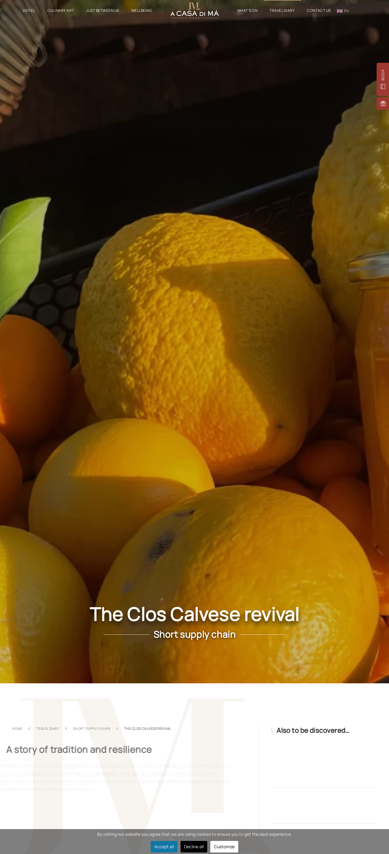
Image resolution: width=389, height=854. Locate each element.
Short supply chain (194, 634)
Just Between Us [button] (102, 10)
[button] (383, 79)
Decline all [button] (194, 846)
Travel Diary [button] (282, 10)
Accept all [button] (164, 846)
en (343, 10)
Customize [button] (224, 846)
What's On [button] (247, 10)
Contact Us (319, 10)
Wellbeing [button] (141, 10)
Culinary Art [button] (60, 10)
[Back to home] (194, 10)
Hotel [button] (29, 10)
